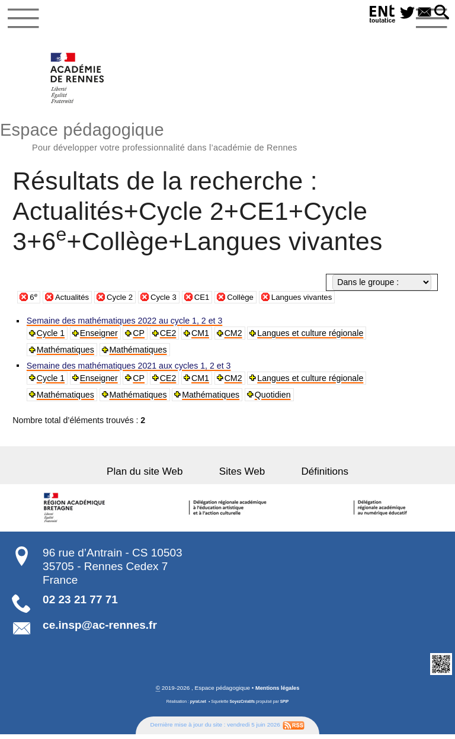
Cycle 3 (170, 301)
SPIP (286, 706)
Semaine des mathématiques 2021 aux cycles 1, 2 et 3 (129, 370)
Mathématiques (66, 354)
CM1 (201, 337)
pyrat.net (196, 706)
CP (140, 337)
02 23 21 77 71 (80, 603)
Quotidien (274, 399)
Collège (250, 301)
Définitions (311, 475)
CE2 (169, 337)
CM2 (234, 337)
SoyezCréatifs (242, 706)
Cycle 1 (51, 337)
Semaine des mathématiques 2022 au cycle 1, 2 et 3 (125, 324)
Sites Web (242, 475)
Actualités (74, 301)
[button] (440, 13)
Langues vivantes (314, 301)
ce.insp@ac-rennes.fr (100, 629)
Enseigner (99, 337)
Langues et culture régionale (312, 337)
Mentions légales (277, 692)
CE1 (209, 301)
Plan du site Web (158, 475)
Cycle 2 (124, 301)
